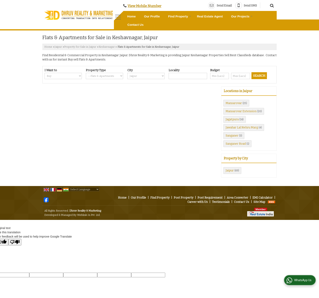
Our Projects (241, 16)
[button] (144, 6)
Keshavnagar (107, 46)
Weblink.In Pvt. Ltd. (88, 214)
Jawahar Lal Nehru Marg (242, 127)
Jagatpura (232, 119)
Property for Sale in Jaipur (80, 46)
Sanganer (232, 135)
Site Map (259, 202)
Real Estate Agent (210, 16)
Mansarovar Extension (241, 111)
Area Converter (237, 197)
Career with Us (197, 202)
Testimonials (221, 202)
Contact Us (135, 24)
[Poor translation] (14, 242)
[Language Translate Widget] (84, 189)
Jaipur (58, 46)
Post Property (183, 197)
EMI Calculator (262, 197)
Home (131, 16)
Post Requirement (210, 197)
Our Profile (152, 16)
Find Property (179, 16)
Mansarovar (234, 103)
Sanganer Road (236, 143)
